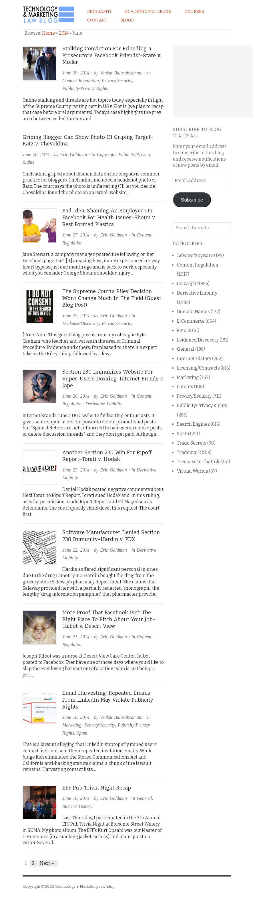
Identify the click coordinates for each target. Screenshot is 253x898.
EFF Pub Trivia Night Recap (96, 788)
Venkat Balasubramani (121, 72)
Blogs (127, 20)
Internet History (77, 806)
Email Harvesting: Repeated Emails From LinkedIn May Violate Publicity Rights (107, 700)
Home (48, 33)
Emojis (184, 330)
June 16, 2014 (75, 798)
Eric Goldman (73, 154)
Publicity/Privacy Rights (85, 88)
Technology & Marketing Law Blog (84, 886)
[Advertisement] (213, 81)
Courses (194, 11)
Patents (185, 386)
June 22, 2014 (75, 550)
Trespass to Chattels (198, 461)
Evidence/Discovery (80, 323)
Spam (82, 733)
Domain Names (193, 311)
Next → (47, 863)
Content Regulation (80, 80)
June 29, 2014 (75, 72)
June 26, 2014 (75, 396)
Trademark (189, 452)
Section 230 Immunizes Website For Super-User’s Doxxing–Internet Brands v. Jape (113, 378)
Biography (99, 11)
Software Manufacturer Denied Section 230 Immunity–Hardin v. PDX (111, 535)
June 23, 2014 (75, 469)
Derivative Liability (103, 403)
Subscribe (192, 200)
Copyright (106, 154)
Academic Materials (148, 11)
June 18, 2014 (75, 717)
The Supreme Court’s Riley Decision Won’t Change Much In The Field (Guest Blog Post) (111, 298)
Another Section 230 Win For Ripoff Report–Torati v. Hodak (107, 456)
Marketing (71, 725)
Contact (97, 20)
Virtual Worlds (192, 471)
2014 (64, 33)
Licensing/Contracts (198, 368)
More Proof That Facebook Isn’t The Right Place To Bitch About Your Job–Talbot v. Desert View (109, 619)
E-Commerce (191, 321)
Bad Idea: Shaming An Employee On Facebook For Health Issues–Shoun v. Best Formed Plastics (109, 217)
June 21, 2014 (75, 636)
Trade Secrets (191, 443)
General (144, 798)
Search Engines (193, 424)
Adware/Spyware (195, 255)
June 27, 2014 (75, 234)
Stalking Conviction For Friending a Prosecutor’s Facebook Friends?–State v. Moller (111, 55)
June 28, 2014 (36, 154)
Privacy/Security (117, 80)
